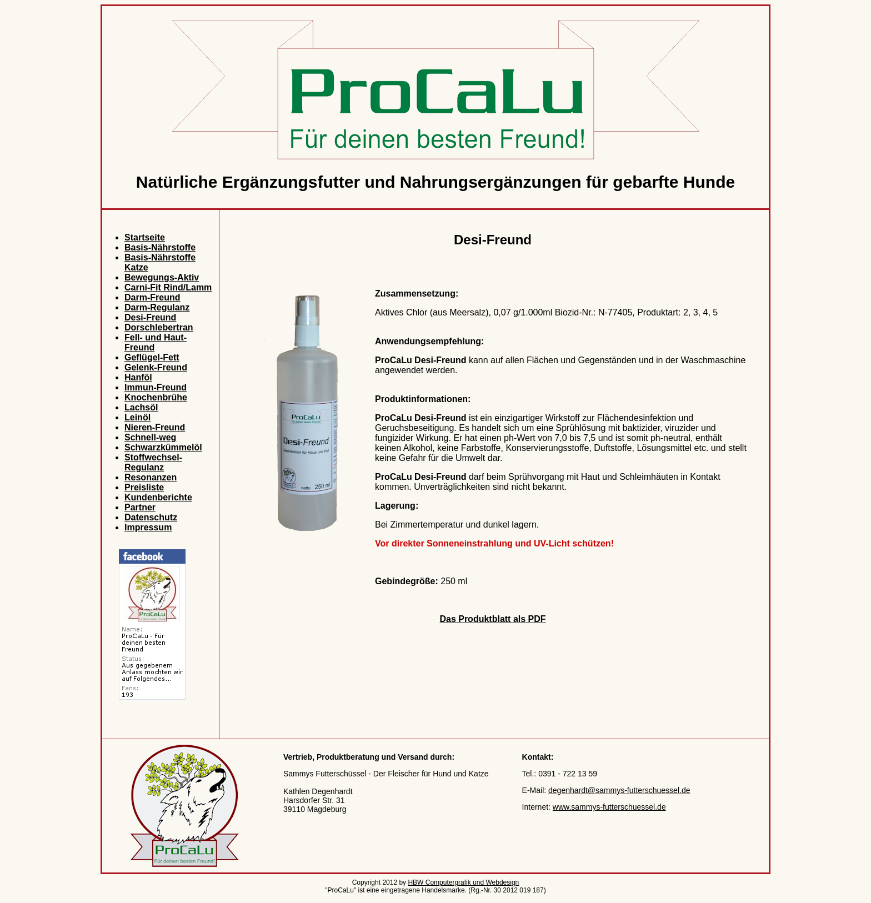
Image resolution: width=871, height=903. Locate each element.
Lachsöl (141, 407)
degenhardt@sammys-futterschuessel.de (619, 790)
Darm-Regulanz (156, 307)
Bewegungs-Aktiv (161, 277)
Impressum (148, 527)
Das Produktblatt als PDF (492, 619)
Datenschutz (150, 517)
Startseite (144, 237)
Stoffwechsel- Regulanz (153, 462)
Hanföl (138, 377)
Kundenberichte (158, 497)
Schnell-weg (150, 437)
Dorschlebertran (158, 327)
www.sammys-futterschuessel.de (609, 806)
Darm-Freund (152, 297)
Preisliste (144, 487)
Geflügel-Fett (151, 357)
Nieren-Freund (154, 427)
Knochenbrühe (155, 397)
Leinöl (137, 417)
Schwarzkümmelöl (163, 447)
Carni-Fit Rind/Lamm (168, 287)
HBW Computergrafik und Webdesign (463, 882)
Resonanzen (150, 477)
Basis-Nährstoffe (160, 247)
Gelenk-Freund (155, 367)
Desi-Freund (150, 317)
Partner (140, 507)
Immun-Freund (155, 387)
